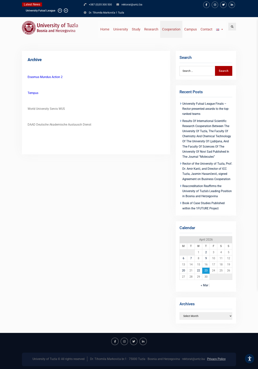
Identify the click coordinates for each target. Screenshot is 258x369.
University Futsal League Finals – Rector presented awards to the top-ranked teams (205, 109)
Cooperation (171, 29)
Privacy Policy (216, 359)
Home (104, 29)
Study (136, 29)
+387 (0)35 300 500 (100, 4)
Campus (190, 29)
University (120, 29)
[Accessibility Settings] (249, 358)
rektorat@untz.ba (131, 4)
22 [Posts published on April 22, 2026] (198, 270)
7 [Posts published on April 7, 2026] (191, 258)
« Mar (204, 285)
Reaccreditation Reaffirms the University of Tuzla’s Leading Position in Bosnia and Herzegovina (207, 191)
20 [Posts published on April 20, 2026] (183, 270)
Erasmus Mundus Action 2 (45, 77)
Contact (206, 29)
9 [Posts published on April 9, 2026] (206, 258)
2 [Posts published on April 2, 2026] (206, 252)
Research (151, 29)
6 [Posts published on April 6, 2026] (183, 258)
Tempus (33, 93)
